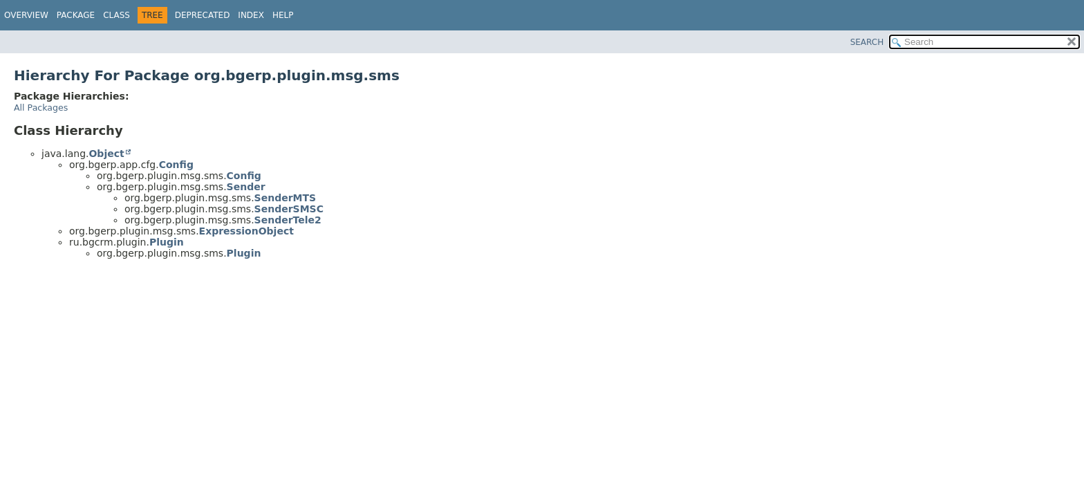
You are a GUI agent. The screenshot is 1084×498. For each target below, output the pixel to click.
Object (106, 153)
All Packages (41, 107)
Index (251, 15)
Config (176, 164)
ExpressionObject (246, 231)
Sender (246, 186)
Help (283, 15)
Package (76, 15)
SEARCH (867, 42)
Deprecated (202, 15)
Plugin (166, 242)
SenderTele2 (287, 219)
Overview (26, 15)
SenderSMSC (289, 208)
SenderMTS (285, 197)
